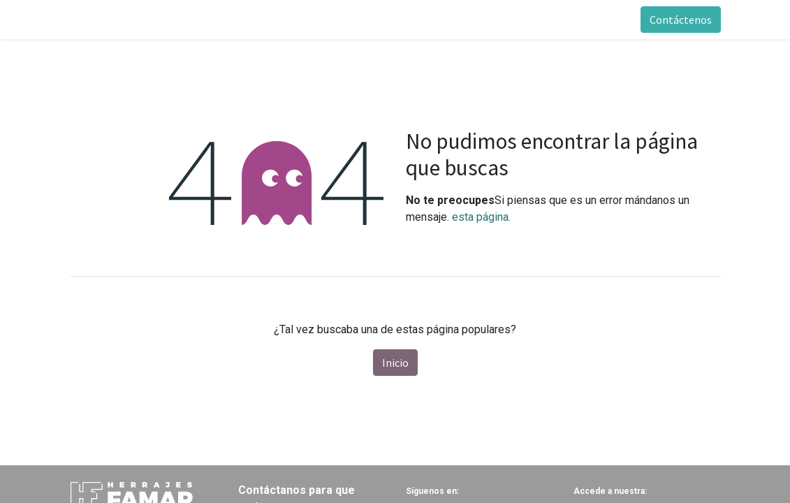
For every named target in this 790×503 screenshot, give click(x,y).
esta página (480, 217)
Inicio (395, 363)
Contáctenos (680, 20)
